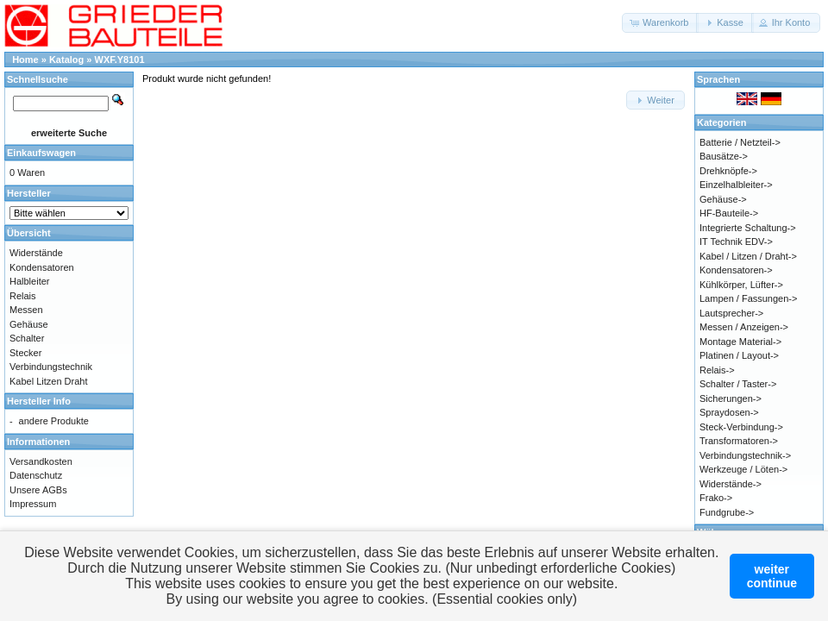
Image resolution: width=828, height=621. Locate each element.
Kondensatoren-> (736, 270)
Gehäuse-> (723, 199)
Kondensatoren (41, 267)
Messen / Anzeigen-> (743, 327)
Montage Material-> (740, 341)
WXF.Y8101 (120, 59)
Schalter (26, 338)
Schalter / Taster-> (737, 384)
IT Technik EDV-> (736, 241)
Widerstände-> (730, 484)
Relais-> (717, 370)
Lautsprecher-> (731, 313)
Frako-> (715, 497)
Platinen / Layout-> (739, 355)
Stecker (25, 353)
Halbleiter (29, 281)
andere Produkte (54, 421)
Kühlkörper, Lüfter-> (741, 284)
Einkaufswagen (41, 152)
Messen (26, 309)
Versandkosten (40, 461)
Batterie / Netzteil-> (740, 142)
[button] (660, 23)
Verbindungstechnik (50, 366)
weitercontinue (772, 576)
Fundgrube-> (726, 512)
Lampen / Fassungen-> (748, 298)
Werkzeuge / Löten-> (743, 469)
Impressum (32, 504)
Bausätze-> (723, 156)
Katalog (66, 59)
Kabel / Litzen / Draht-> (748, 256)
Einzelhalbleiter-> (736, 184)
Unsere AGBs (38, 490)
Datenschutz (35, 475)
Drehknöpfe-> (728, 171)
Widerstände (36, 253)
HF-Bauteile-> (728, 213)
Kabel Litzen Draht (48, 381)
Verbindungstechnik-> (745, 455)
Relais (22, 296)
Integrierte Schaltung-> (747, 228)
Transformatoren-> (738, 441)
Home (25, 59)
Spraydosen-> (729, 412)
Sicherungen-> (730, 398)
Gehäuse (28, 324)
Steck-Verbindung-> (741, 427)
